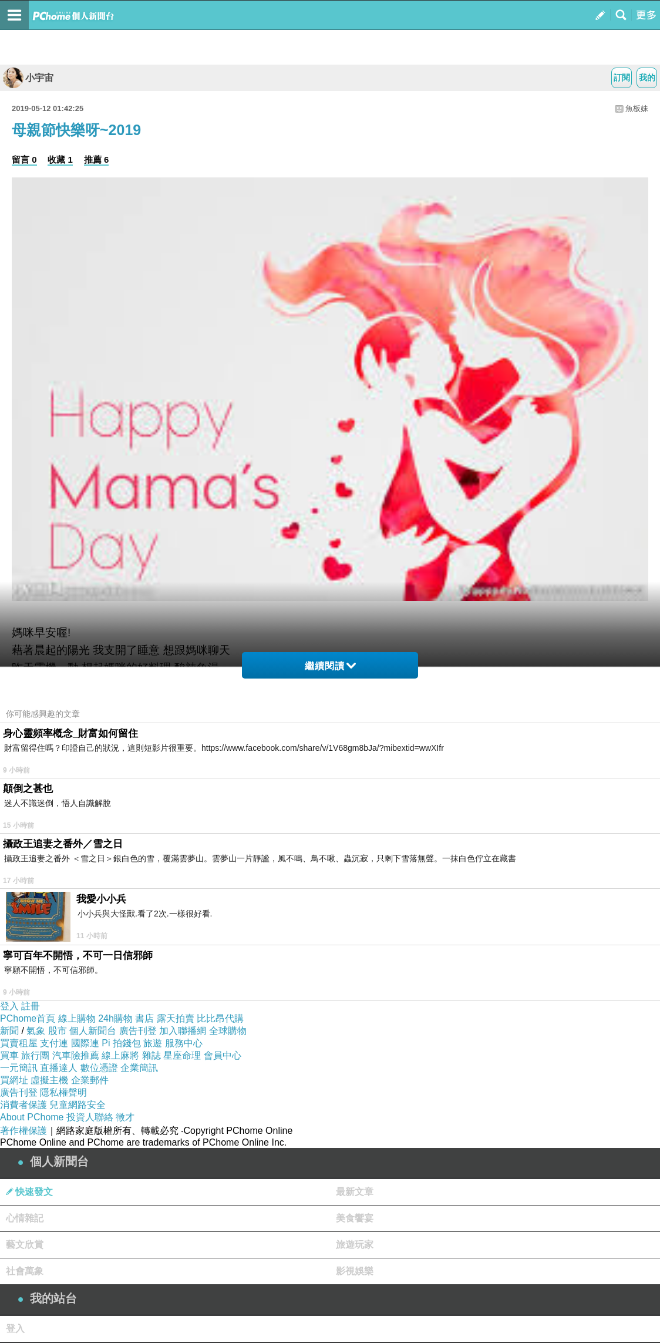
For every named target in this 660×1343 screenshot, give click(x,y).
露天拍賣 (175, 1018)
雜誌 (151, 1055)
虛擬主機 (49, 1080)
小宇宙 (28, 78)
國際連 (85, 1043)
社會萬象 (24, 1271)
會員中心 (222, 1055)
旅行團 (35, 1055)
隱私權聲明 (63, 1092)
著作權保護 (23, 1131)
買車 (9, 1055)
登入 (9, 1006)
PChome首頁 (27, 1018)
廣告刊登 (138, 1031)
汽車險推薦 (75, 1055)
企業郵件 (90, 1080)
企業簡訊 (139, 1068)
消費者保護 (23, 1105)
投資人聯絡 (89, 1117)
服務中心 (184, 1043)
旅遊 (152, 1043)
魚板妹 (636, 108)
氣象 (35, 1031)
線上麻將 (120, 1055)
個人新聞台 (92, 1031)
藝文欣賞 (24, 1245)
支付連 (54, 1043)
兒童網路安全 (77, 1105)
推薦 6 (96, 159)
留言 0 (24, 159)
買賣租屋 (19, 1043)
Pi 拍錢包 (121, 1043)
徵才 (125, 1117)
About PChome (32, 1117)
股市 (57, 1031)
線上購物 (77, 1018)
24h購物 (115, 1018)
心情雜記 (24, 1218)
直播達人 (59, 1068)
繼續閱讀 (330, 666)
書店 (144, 1018)
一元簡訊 (19, 1068)
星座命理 (182, 1055)
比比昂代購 (220, 1018)
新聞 (9, 1031)
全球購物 (228, 1031)
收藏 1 (60, 159)
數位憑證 (99, 1068)
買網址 (14, 1080)
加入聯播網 (182, 1031)
